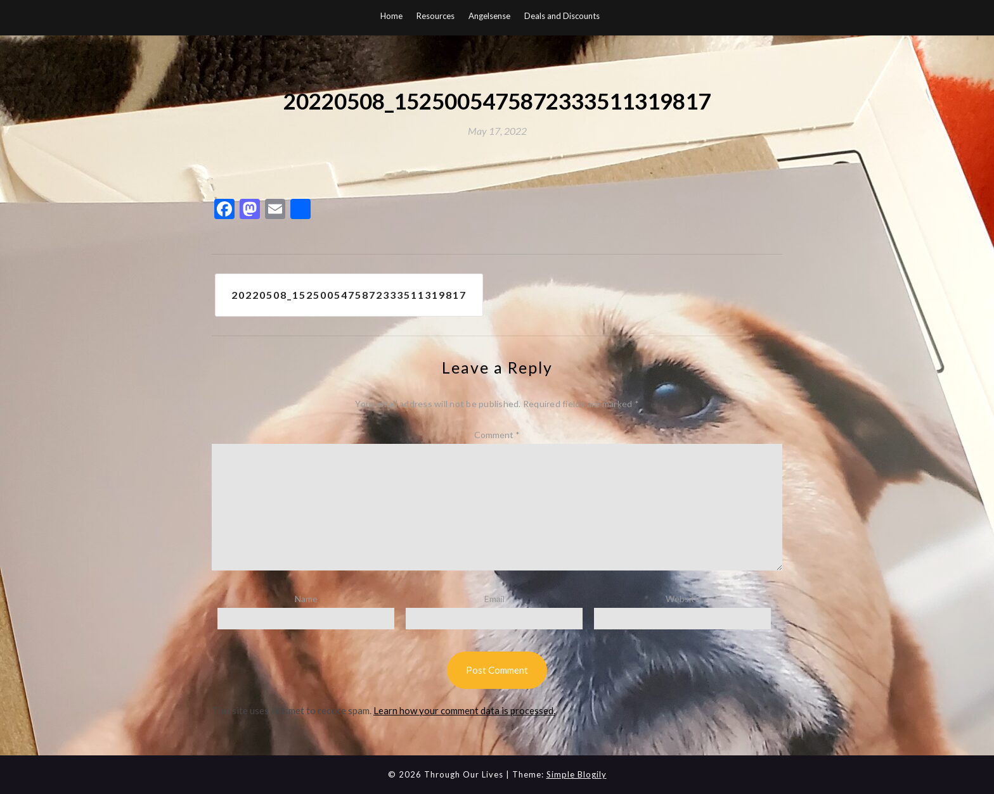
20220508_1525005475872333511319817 (349, 295)
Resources (435, 16)
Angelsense (489, 16)
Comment (497, 434)
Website (683, 598)
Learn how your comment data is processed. (464, 710)
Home (391, 16)
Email (494, 598)
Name (306, 598)
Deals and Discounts (562, 16)
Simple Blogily (576, 774)
